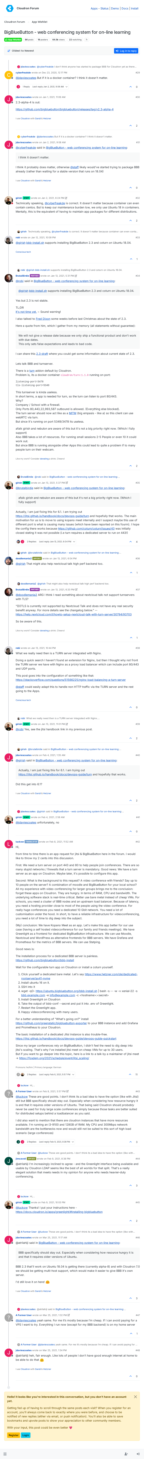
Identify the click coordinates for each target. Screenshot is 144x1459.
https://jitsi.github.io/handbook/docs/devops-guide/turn (52, 516)
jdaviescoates (28, 66)
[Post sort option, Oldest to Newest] (21, 50)
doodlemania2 (24, 558)
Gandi (38, 118)
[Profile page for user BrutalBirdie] (9, 278)
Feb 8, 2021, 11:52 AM (61, 841)
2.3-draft (42, 353)
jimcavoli (21, 1158)
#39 (138, 724)
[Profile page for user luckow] (9, 844)
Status (104, 8)
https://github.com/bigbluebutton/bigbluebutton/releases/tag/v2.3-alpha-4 (65, 109)
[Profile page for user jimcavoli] (9, 1161)
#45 (138, 1202)
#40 (138, 755)
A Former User (24, 1091)
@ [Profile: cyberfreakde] (45, 66)
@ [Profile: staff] (74, 167)
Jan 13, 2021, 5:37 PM (53, 482)
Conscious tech (23, 252)
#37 (138, 589)
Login (25, 1435)
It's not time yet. (26, 311)
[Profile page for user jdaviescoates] (9, 99)
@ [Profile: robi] (20, 281)
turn (31, 370)
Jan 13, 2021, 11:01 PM (53, 724)
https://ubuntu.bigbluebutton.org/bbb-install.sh (66, 991)
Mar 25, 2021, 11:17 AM (55, 1237)
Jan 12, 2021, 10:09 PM (43, 237)
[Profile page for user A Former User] (9, 1094)
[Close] (135, 1397)
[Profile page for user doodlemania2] (9, 561)
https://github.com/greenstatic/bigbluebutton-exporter (51, 1023)
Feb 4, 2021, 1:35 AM (54, 755)
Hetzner (47, 118)
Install (134, 8)
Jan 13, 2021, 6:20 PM (63, 589)
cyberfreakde (23, 72)
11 (136, 1074)
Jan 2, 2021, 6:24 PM (52, 198)
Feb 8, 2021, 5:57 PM (54, 1091)
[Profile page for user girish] (9, 200)
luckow (20, 841)
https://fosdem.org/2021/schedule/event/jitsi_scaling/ (54, 1058)
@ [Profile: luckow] (22, 1096)
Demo (115, 8)
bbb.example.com (33, 995)
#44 (138, 1158)
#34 (138, 275)
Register (13, 1435)
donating (44, 458)
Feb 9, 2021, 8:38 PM (58, 1158)
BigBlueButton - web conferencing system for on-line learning (86, 147)
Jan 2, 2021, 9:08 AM (54, 142)
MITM (72, 413)
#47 (138, 1315)
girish (19, 198)
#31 (138, 142)
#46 (138, 1237)
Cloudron (25, 118)
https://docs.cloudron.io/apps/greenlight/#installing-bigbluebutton (59, 1212)
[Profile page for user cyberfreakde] (9, 75)
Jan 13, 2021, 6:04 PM (65, 558)
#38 (138, 648)
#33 (138, 237)
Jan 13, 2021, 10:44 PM (43, 648)
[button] (5, 1454)
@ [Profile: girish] (20, 242)
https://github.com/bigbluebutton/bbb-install (45, 960)
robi (18, 237)
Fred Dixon (43, 318)
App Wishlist (13, 39)
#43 (138, 1091)
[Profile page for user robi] (9, 240)
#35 (138, 482)
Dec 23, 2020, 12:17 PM (54, 72)
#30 (138, 97)
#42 (138, 841)
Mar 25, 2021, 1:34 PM (55, 1350)
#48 (138, 1350)
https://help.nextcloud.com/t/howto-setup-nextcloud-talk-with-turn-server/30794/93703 (74, 614)
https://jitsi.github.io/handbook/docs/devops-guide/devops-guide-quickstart (66, 1038)
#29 (138, 72)
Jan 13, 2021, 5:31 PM (62, 275)
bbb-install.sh (35, 242)
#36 (138, 558)
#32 (138, 198)
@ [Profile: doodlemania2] (26, 595)
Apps (94, 8)
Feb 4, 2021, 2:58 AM (53, 817)
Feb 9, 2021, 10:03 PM (53, 1202)
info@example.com (62, 995)
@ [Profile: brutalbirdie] (24, 488)
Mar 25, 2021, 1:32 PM (55, 1315)
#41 (138, 817)
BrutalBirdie (22, 275)
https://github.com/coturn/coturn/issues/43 (86, 528)
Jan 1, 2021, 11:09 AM (54, 97)
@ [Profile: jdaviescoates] (26, 78)
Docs (125, 8)
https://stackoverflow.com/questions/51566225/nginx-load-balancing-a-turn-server (71, 680)
